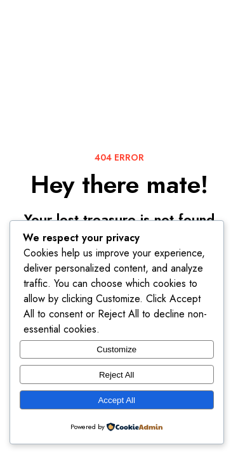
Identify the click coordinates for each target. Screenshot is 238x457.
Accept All (116, 400)
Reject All (117, 375)
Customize (116, 349)
